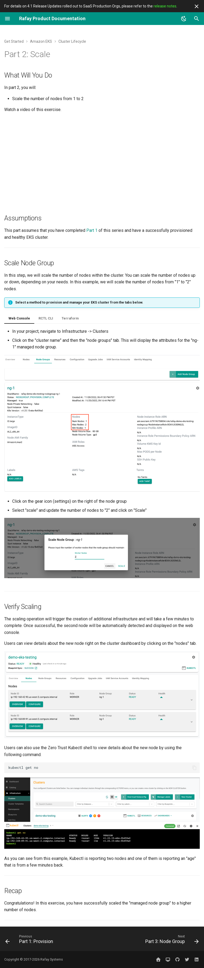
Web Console (19, 318)
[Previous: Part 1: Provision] (30, 940)
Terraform (70, 318)
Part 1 (91, 230)
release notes (165, 6)
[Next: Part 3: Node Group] (171, 940)
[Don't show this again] (196, 6)
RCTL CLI (46, 318)
